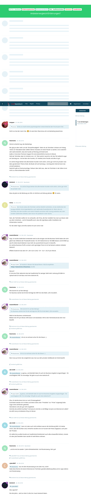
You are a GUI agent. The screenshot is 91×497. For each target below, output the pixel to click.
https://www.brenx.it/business (20, 165)
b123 (14, 25)
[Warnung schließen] (50, 493)
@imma (12, 449)
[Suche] (58, 2)
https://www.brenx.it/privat (18, 426)
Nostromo (16, 85)
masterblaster (16, 236)
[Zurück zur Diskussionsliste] (2, 2)
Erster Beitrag (80, 14)
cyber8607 (15, 385)
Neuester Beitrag (81, 45)
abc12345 (16, 163)
